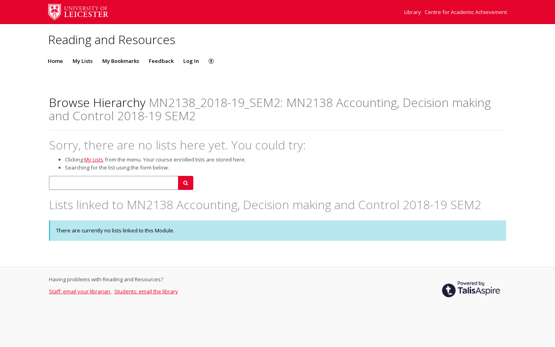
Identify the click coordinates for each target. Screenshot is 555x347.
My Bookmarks (120, 61)
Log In (191, 61)
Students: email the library (146, 291)
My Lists (83, 61)
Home (55, 61)
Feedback (161, 61)
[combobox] (113, 183)
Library (413, 12)
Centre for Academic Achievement (466, 12)
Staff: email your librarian (80, 291)
